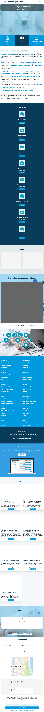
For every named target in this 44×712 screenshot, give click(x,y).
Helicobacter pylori (5, 386)
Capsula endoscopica (27, 386)
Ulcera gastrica (26, 382)
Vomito (2, 394)
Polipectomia (25, 367)
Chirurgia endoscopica (6, 365)
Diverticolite (25, 365)
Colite (2, 379)
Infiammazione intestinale (7, 403)
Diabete (3, 425)
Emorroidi (3, 415)
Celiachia (3, 422)
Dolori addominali (5, 377)
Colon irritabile (4, 358)
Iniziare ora (22, 454)
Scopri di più (22, 123)
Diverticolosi (25, 410)
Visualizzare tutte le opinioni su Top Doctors (22, 633)
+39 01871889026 (16, 692)
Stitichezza (25, 391)
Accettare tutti (22, 707)
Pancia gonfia (25, 358)
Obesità (24, 394)
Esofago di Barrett (5, 391)
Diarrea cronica (26, 384)
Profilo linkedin (28, 645)
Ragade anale (25, 420)
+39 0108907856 (16, 684)
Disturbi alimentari (26, 360)
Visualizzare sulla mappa (15, 666)
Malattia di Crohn (5, 396)
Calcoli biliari (4, 418)
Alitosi (24, 370)
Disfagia (24, 406)
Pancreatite (25, 422)
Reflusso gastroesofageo (6, 401)
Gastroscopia (4, 367)
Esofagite (3, 384)
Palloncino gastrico (5, 362)
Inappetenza (4, 406)
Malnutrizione (25, 408)
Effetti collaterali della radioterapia (8, 410)
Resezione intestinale (27, 377)
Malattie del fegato (5, 382)
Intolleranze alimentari (27, 379)
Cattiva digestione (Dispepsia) (7, 389)
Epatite (2, 420)
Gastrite (3, 413)
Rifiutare (22, 701)
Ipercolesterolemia (27, 389)
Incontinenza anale (27, 425)
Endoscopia (3, 372)
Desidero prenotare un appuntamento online (22, 438)
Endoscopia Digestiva (27, 362)
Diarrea (24, 374)
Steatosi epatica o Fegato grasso (8, 374)
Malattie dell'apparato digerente (29, 401)
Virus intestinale (26, 413)
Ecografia (25, 415)
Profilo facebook (9, 645)
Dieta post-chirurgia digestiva (7, 370)
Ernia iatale (3, 408)
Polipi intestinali (26, 398)
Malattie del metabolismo (28, 403)
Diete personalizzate (27, 396)
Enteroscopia (4, 360)
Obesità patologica (5, 398)
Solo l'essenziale (22, 704)
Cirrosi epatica (26, 418)
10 (30, 630)
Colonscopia (25, 372)
